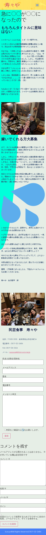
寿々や (12, 5)
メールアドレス (23, 369)
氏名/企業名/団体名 (23, 360)
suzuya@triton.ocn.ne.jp (19, 352)
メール (4, 497)
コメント (5, 459)
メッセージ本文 (23, 410)
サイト (3, 506)
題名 (23, 378)
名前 (3, 489)
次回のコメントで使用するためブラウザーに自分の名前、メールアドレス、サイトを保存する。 (22, 518)
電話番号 (23, 387)
